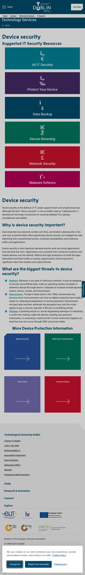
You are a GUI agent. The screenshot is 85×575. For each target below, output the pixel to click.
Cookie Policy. (59, 555)
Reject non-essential (38, 564)
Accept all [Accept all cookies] (15, 564)
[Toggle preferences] (61, 564)
